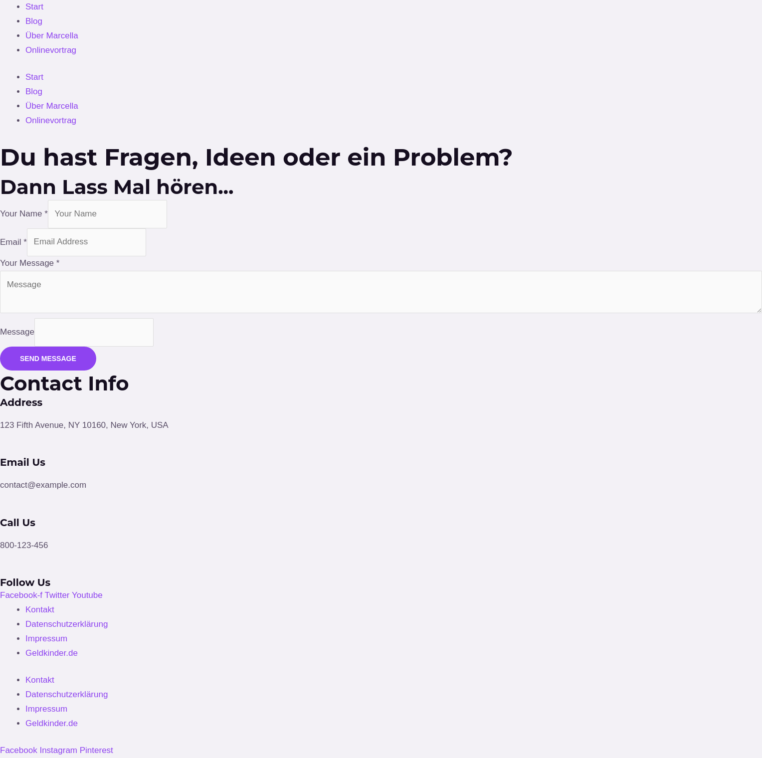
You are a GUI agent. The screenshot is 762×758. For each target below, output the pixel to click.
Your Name (24, 213)
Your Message (29, 263)
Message (17, 332)
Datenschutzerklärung (66, 624)
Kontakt (39, 609)
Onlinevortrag (50, 50)
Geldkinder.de (51, 653)
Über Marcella (51, 35)
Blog (33, 21)
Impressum (46, 638)
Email (13, 241)
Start (34, 6)
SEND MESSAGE (48, 359)
